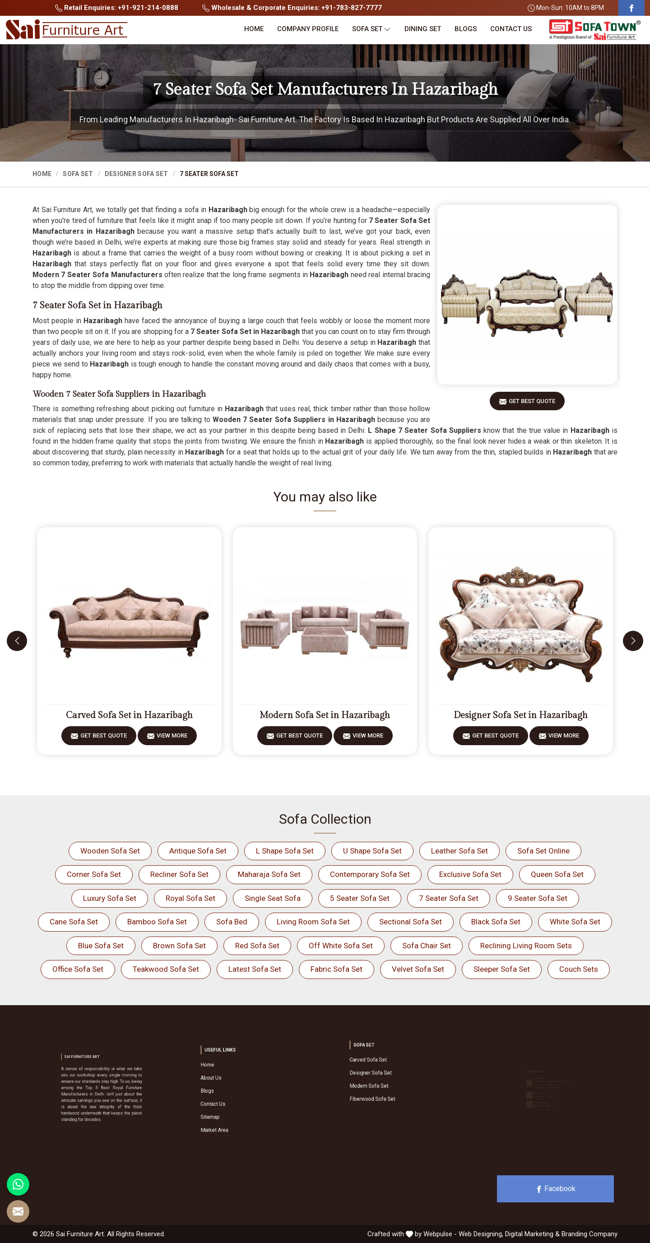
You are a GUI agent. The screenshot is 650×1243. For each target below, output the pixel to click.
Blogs (466, 29)
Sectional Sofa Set (410, 921)
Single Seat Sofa (273, 898)
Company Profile (308, 29)
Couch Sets (578, 969)
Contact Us (511, 29)
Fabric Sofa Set (336, 969)
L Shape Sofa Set (285, 850)
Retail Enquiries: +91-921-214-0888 (116, 8)
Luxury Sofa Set (109, 898)
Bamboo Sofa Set (157, 921)
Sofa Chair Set (426, 945)
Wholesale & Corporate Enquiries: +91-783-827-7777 (292, 8)
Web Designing (480, 1234)
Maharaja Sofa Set (269, 874)
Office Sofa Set (77, 969)
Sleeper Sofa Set (502, 969)
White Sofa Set (575, 921)
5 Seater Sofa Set (360, 898)
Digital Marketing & (532, 1234)
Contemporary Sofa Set (370, 874)
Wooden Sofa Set (110, 850)
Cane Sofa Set (74, 921)
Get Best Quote (532, 404)
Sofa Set (371, 29)
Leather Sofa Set (459, 850)
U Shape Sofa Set (372, 850)
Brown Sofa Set (179, 945)
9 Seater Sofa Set (537, 898)
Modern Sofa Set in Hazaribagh (325, 715)
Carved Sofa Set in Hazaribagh (129, 715)
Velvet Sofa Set (418, 969)
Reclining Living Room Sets (526, 945)
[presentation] (17, 641)
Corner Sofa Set (94, 874)
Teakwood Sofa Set (166, 969)
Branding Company (590, 1234)
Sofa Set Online (543, 850)
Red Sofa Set (257, 945)
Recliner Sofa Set (179, 874)
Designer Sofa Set (136, 173)
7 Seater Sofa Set (448, 898)
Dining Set (422, 29)
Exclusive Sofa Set (470, 874)
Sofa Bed (231, 921)
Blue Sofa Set (101, 945)
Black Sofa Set (495, 921)
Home (254, 29)
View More (172, 738)
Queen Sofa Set (557, 874)
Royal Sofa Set (190, 898)
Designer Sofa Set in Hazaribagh (521, 715)
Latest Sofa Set (254, 969)
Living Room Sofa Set (313, 921)
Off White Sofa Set (341, 945)
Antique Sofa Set (198, 850)
